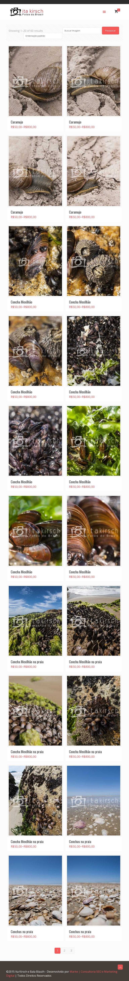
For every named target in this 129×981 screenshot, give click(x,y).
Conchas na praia (80, 841)
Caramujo (17, 122)
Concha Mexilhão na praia (27, 661)
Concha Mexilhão (21, 301)
